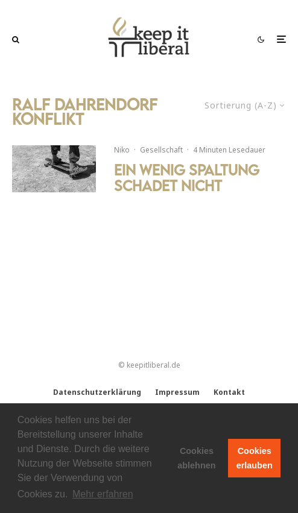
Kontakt (229, 392)
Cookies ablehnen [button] (196, 458)
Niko (122, 150)
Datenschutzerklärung (97, 392)
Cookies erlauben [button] (254, 458)
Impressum (177, 392)
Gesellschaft (161, 150)
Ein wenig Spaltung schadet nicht (186, 178)
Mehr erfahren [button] (102, 494)
